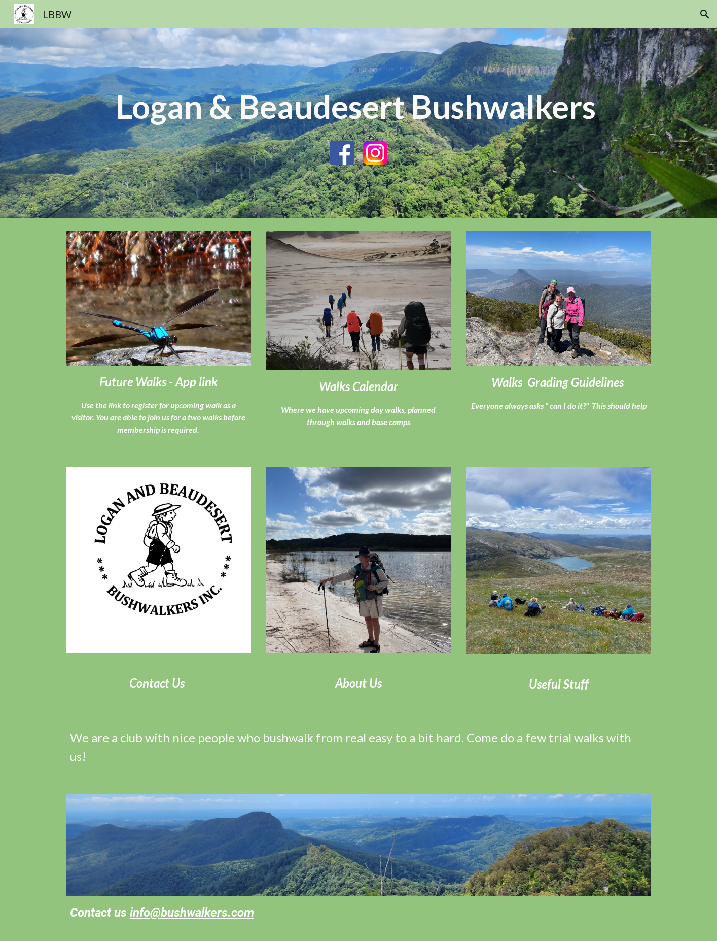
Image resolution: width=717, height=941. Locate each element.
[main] (358, 106)
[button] (705, 14)
